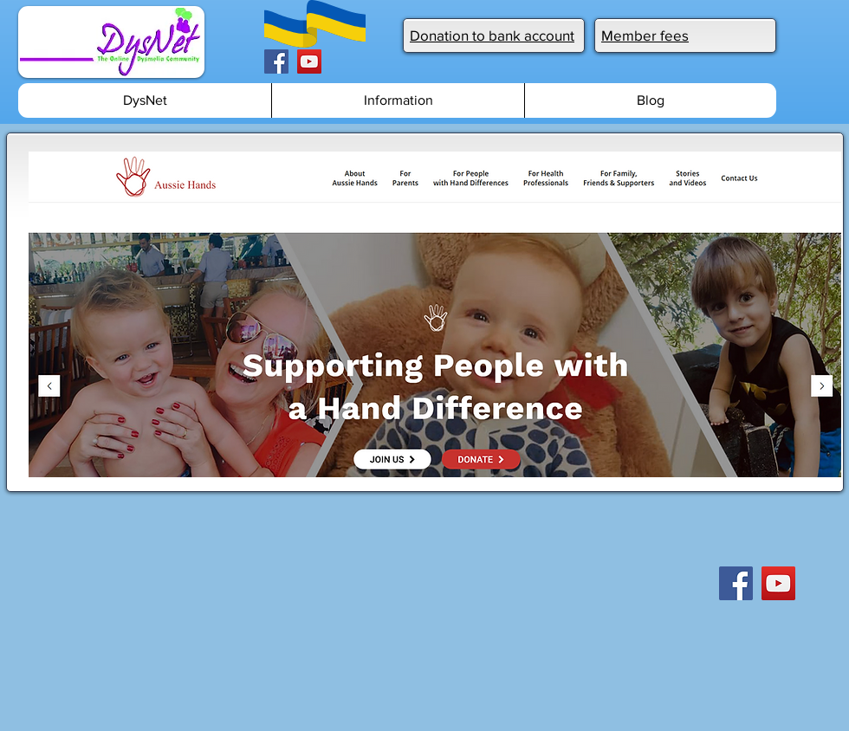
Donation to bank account (492, 35)
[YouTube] (309, 61)
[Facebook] (276, 61)
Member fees (645, 35)
